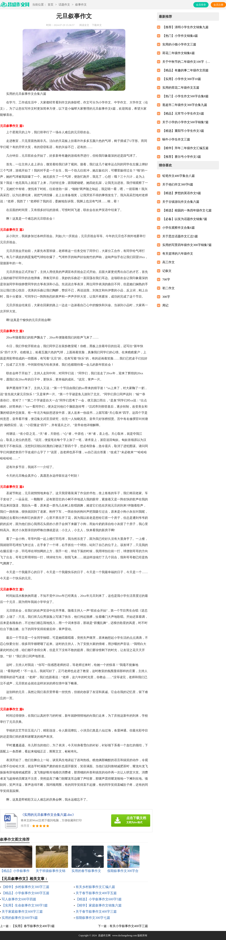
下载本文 (97, 25)
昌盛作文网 (104, 935)
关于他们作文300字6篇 (177, 184)
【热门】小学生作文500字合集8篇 (185, 96)
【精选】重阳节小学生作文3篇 (183, 130)
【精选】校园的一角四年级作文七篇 (187, 210)
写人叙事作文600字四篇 (19, 899)
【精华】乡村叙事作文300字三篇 (25, 887)
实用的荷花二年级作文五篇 (180, 87)
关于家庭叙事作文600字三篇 (22, 911)
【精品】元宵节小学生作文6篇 (183, 113)
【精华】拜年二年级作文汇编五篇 (185, 148)
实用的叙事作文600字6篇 (20, 917)
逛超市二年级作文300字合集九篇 (184, 105)
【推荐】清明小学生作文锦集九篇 (185, 27)
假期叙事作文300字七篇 (93, 917)
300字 (166, 296)
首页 (50, 4)
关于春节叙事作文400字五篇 (96, 893)
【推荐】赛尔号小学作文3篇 (181, 156)
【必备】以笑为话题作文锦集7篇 (184, 219)
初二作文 (168, 288)
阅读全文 (84, 25)
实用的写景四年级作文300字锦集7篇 (187, 245)
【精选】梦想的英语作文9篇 (181, 193)
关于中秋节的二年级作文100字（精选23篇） (187, 61)
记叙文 (167, 270)
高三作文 (168, 262)
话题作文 (64, 4)
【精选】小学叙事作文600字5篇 (99, 899)
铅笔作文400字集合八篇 (178, 175)
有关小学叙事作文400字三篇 (129, 926)
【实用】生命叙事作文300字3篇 (25, 905)
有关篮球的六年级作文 (177, 253)
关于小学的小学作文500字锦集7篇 (185, 122)
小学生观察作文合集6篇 (178, 227)
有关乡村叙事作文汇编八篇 (95, 887)
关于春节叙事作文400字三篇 (96, 911)
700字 (166, 279)
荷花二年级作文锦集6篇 (178, 53)
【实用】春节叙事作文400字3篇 (33, 926)
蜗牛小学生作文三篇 (176, 139)
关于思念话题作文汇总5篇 (180, 236)
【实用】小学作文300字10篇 (181, 79)
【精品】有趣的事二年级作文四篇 (185, 70)
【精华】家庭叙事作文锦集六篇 (99, 905)
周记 (165, 305)
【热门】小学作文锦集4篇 (180, 35)
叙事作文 (81, 4)
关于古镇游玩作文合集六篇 (180, 201)
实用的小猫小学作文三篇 (179, 44)
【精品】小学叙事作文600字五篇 (25, 893)
